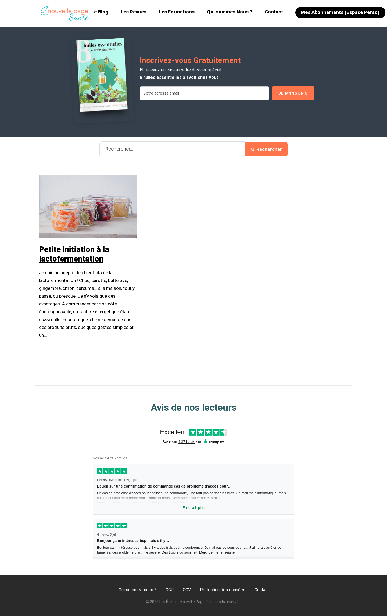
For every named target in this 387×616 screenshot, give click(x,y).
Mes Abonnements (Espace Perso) (340, 12)
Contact (274, 12)
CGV (187, 589)
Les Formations (177, 12)
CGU (170, 589)
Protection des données (222, 589)
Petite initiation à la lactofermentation (74, 254)
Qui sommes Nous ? (229, 12)
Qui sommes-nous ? (137, 589)
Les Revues (133, 12)
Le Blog (99, 12)
